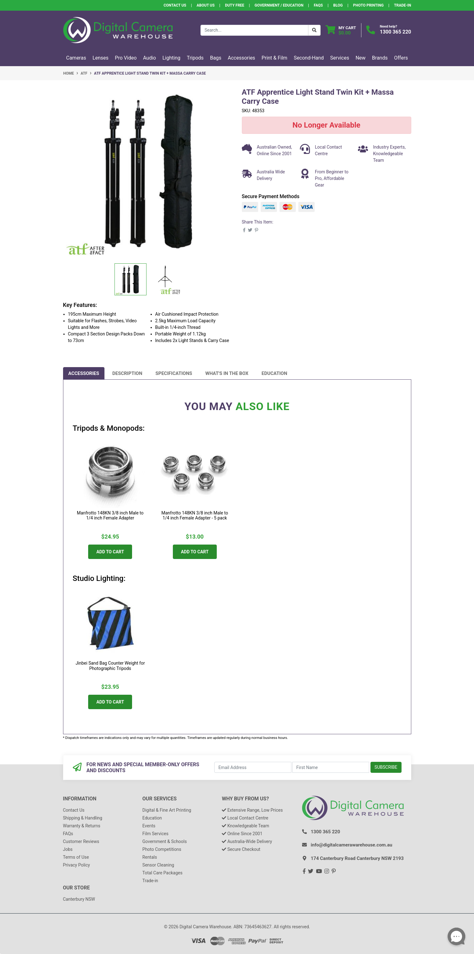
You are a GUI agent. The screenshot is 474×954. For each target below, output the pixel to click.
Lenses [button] (101, 58)
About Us (206, 5)
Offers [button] (401, 58)
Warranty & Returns (81, 825)
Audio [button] (149, 58)
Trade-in (150, 880)
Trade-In (402, 5)
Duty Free (234, 5)
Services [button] (339, 58)
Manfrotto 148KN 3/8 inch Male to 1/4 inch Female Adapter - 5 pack (194, 515)
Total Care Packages (162, 872)
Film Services (155, 833)
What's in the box (226, 373)
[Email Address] (252, 767)
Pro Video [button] (125, 58)
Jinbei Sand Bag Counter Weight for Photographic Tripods (110, 666)
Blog (338, 5)
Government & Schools (164, 841)
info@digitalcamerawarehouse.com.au (351, 845)
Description (127, 373)
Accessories (83, 373)
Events (148, 825)
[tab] (84, 373)
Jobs (68, 849)
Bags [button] (215, 58)
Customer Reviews (81, 841)
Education (274, 373)
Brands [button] (380, 58)
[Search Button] (314, 30)
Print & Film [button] (274, 58)
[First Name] (330, 767)
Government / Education (279, 5)
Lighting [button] (171, 58)
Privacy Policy (76, 864)
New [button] (360, 58)
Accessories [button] (241, 58)
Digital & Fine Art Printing (166, 810)
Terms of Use (76, 857)
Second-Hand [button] (309, 58)
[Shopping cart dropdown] (340, 30)
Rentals (149, 857)
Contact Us (174, 5)
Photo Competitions (161, 849)
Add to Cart (110, 551)
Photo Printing (368, 5)
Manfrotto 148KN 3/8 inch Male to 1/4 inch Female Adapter (110, 515)
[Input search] (254, 30)
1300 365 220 (395, 32)
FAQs (318, 5)
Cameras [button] (76, 58)
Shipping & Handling (82, 817)
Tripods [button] (195, 58)
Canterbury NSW (79, 899)
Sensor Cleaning (158, 864)
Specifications (174, 373)
